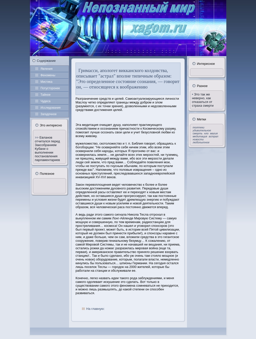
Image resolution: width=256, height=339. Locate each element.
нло (206, 133)
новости (198, 139)
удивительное (202, 130)
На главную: (95, 309)
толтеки (198, 127)
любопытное (201, 142)
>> (37, 137)
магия (214, 133)
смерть (198, 133)
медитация (200, 136)
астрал (213, 136)
